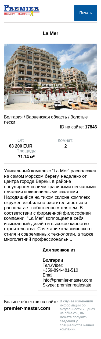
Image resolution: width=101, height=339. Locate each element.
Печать (86, 13)
